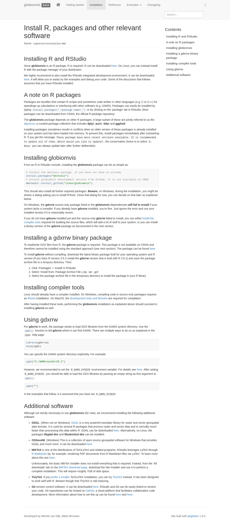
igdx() (29, 331)
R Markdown (39, 453)
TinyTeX (117, 477)
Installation (96, 4)
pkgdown (193, 516)
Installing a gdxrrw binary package (182, 55)
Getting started (75, 4)
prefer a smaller (60, 477)
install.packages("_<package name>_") (59, 110)
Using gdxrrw (174, 69)
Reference (115, 4)
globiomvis (32, 5)
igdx (29, 361)
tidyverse (29, 123)
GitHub (90, 490)
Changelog (153, 4)
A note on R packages (180, 42)
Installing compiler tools (181, 63)
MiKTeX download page (73, 467)
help (29, 346)
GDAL (75, 422)
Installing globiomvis (179, 47)
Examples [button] (134, 4)
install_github (51, 183)
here (114, 65)
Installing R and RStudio (181, 36)
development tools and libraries (89, 298)
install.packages (38, 175)
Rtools (31, 298)
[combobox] (183, 14)
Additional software (178, 74)
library (31, 342)
